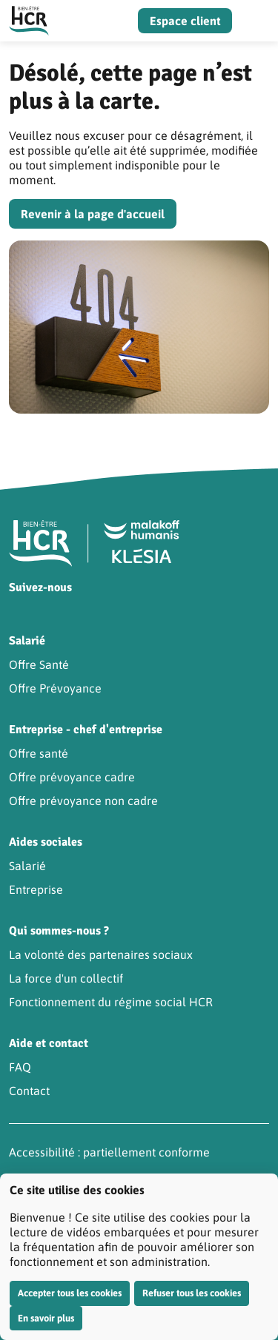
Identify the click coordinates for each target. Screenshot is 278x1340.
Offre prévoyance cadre (72, 777)
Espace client (185, 20)
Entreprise (36, 889)
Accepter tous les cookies (70, 1293)
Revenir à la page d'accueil (93, 213)
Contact (29, 1090)
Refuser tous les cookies (191, 1293)
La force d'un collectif (66, 978)
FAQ (20, 1067)
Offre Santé (39, 664)
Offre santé (38, 753)
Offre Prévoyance (55, 688)
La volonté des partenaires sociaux (101, 954)
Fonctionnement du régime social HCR (111, 1002)
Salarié (27, 865)
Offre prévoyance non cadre (83, 800)
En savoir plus (46, 1318)
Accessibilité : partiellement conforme (109, 1152)
